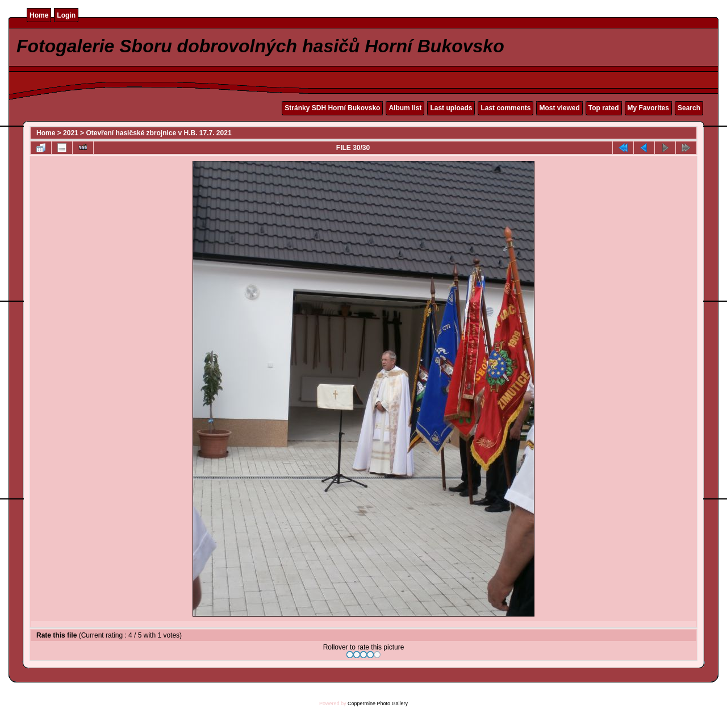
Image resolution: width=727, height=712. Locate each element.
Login (66, 15)
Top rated (603, 108)
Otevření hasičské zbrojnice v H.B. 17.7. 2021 (158, 133)
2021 (70, 133)
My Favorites (648, 108)
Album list (404, 108)
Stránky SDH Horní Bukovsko (332, 108)
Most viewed (559, 108)
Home (39, 15)
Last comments (505, 108)
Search (689, 108)
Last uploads (451, 108)
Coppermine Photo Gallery (378, 703)
